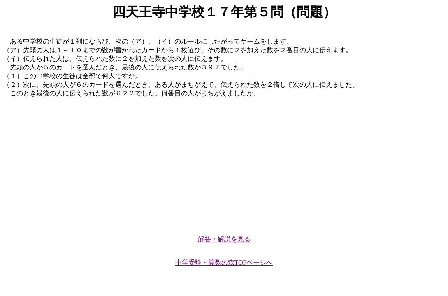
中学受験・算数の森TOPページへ (224, 262)
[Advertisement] (224, 162)
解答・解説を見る (224, 239)
